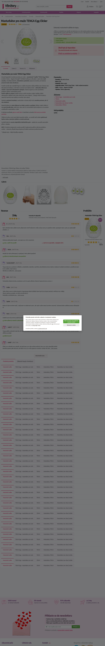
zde (52, 324)
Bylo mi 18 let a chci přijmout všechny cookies (71, 321)
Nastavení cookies (71, 325)
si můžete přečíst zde (42, 328)
